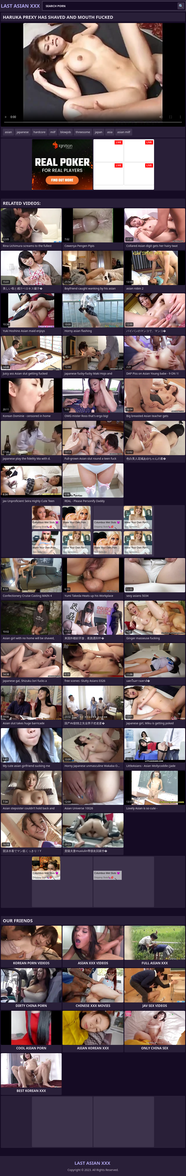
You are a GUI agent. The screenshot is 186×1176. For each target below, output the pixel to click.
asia (109, 132)
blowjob (65, 132)
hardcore (39, 132)
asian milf (123, 132)
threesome (83, 132)
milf (52, 132)
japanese (23, 132)
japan (98, 132)
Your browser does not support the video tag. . (93, 75)
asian (8, 132)
